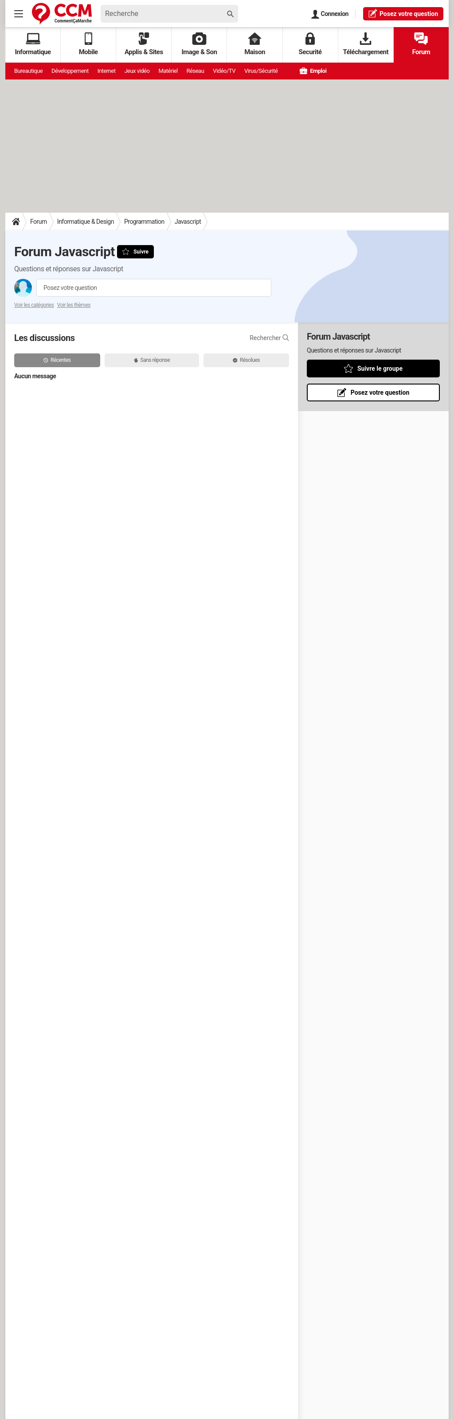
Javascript (188, 221)
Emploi (313, 70)
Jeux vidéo (136, 70)
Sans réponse (152, 360)
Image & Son (199, 44)
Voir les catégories (34, 305)
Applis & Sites (144, 44)
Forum (421, 44)
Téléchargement (365, 44)
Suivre (141, 252)
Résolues (246, 360)
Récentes (57, 360)
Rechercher (269, 337)
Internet (107, 70)
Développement (70, 70)
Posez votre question (70, 287)
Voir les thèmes (73, 305)
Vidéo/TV (224, 70)
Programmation (144, 221)
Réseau (195, 70)
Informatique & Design (85, 221)
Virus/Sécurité (261, 70)
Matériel (167, 70)
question (403, 13)
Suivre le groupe (380, 368)
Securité (310, 44)
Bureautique (28, 70)
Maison (254, 44)
